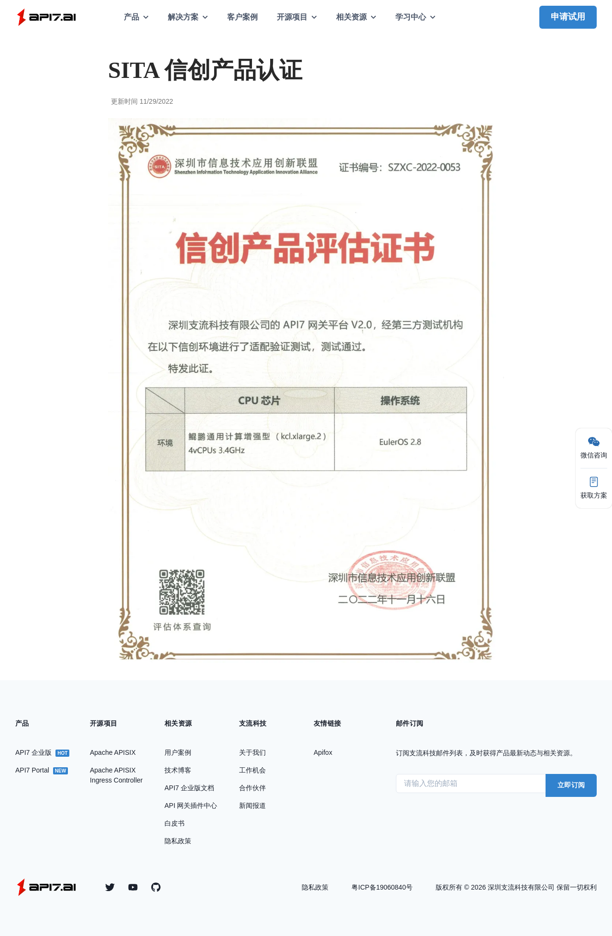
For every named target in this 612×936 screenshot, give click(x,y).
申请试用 (568, 17)
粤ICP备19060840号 (382, 887)
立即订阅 (571, 785)
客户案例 (242, 17)
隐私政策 (315, 887)
